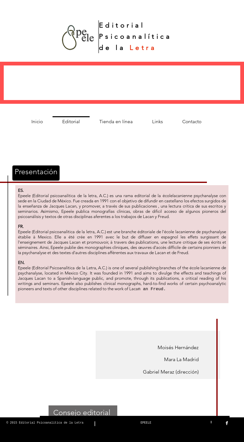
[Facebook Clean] (227, 423)
